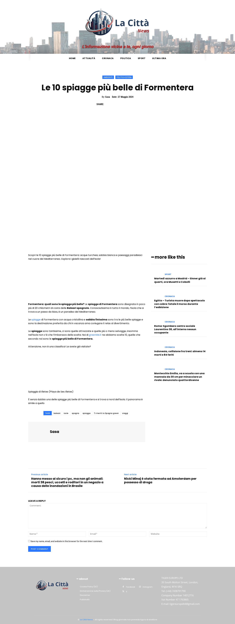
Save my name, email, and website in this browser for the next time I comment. (67, 541)
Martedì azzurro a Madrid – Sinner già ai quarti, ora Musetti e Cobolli (180, 279)
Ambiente (108, 77)
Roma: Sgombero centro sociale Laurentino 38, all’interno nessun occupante (175, 329)
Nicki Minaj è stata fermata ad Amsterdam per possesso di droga (160, 480)
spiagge (36, 319)
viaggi (125, 413)
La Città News (86, 619)
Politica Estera (124, 77)
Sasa (107, 96)
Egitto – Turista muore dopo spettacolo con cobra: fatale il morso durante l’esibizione (179, 303)
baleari (57, 413)
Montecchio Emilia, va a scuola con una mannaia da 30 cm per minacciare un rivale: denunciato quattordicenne (179, 376)
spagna (75, 413)
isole (66, 413)
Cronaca (170, 296)
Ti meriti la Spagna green (106, 413)
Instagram (148, 587)
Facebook (130, 587)
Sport (168, 274)
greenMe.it (95, 335)
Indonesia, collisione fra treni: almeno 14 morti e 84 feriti (179, 352)
